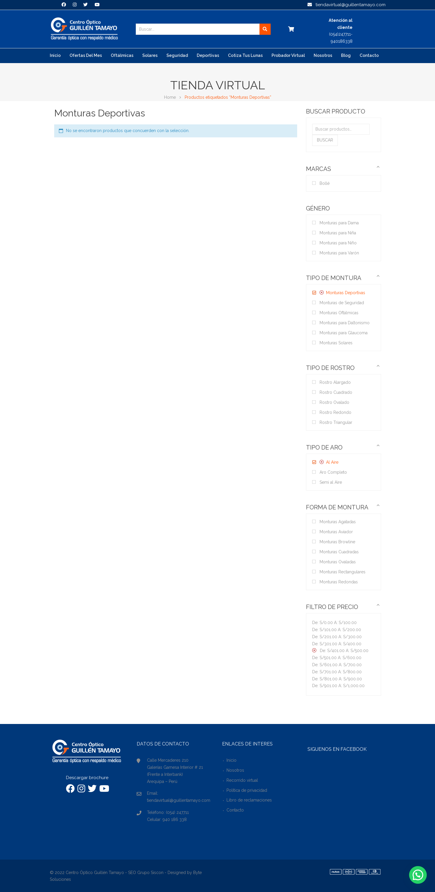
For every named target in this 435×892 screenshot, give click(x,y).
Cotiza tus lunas (245, 55)
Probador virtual (288, 55)
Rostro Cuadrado (336, 392)
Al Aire (332, 462)
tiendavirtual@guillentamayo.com (346, 4)
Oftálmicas (122, 55)
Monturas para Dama (339, 222)
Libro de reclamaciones (249, 800)
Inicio (55, 55)
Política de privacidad (246, 790)
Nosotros (323, 55)
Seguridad (177, 55)
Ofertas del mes (86, 55)
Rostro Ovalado (334, 402)
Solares (150, 55)
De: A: (334, 622)
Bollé (325, 183)
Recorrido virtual (242, 780)
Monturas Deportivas (345, 292)
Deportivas (208, 55)
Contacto (369, 55)
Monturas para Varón (339, 253)
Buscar (325, 140)
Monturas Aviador (336, 531)
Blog (346, 55)
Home (170, 97)
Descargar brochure (87, 777)
